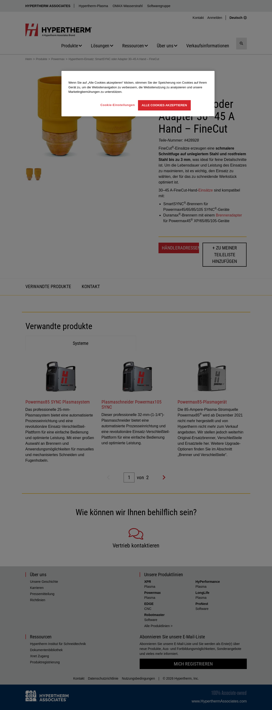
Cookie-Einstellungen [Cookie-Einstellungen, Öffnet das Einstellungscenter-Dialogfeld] (118, 105)
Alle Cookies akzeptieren (164, 105)
